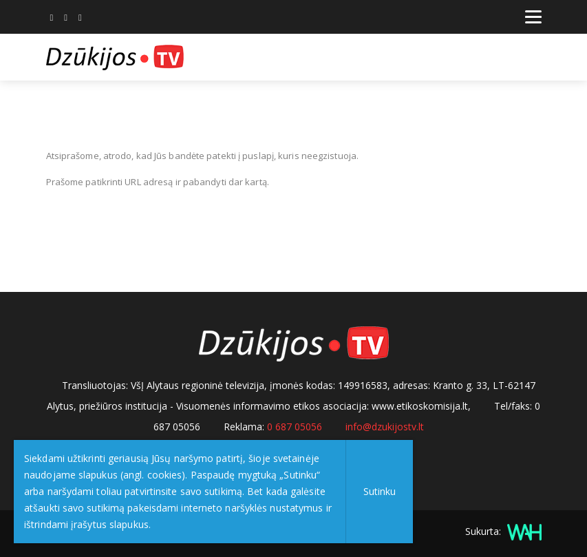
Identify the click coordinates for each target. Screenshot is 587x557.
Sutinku (379, 491)
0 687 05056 (294, 426)
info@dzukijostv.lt (384, 426)
